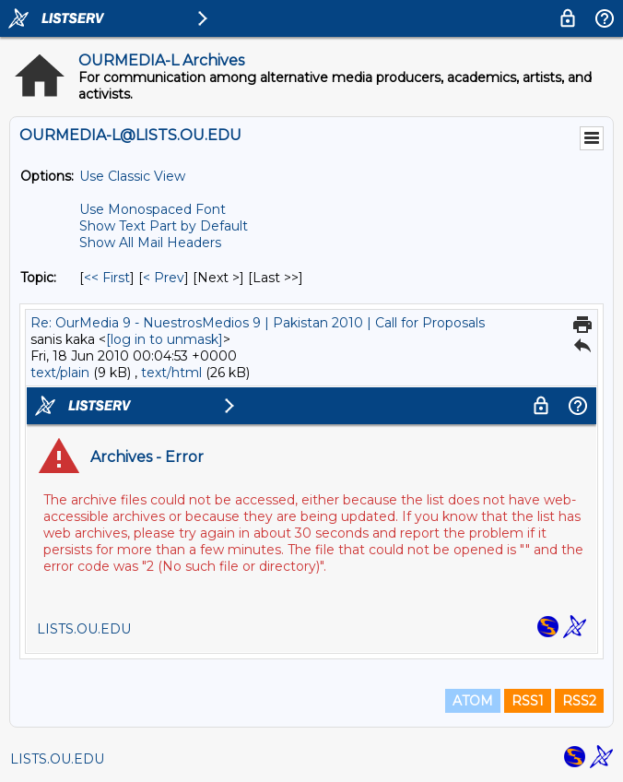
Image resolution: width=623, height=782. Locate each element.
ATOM (473, 701)
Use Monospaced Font (152, 209)
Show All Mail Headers (150, 242)
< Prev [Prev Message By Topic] (163, 277)
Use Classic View (132, 176)
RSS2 (579, 701)
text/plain (59, 372)
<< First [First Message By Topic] (107, 277)
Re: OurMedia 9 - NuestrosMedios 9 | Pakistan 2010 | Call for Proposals (257, 322)
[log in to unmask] (164, 339)
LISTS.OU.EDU (57, 759)
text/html (171, 372)
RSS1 (527, 701)
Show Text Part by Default (163, 226)
